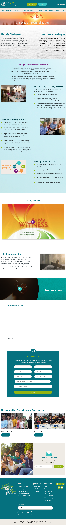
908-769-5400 (61, 4)
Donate (42, 4)
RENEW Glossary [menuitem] (48, 500)
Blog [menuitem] (45, 486)
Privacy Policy (48, 522)
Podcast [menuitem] (46, 489)
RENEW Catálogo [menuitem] (48, 498)
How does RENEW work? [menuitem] (27, 10)
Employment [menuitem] (36, 491)
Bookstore (32, 4)
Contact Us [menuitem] (47, 493)
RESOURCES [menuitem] (48, 484)
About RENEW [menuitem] (36, 486)
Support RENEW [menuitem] (60, 10)
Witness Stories (41, 164)
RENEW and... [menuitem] (39, 10)
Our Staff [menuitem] (35, 489)
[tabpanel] (20, 289)
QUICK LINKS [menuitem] (37, 484)
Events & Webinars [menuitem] (49, 10)
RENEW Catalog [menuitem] (48, 495)
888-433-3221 (26, 495)
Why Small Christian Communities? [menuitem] (10, 10)
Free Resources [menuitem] (48, 491)
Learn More (5, 434)
